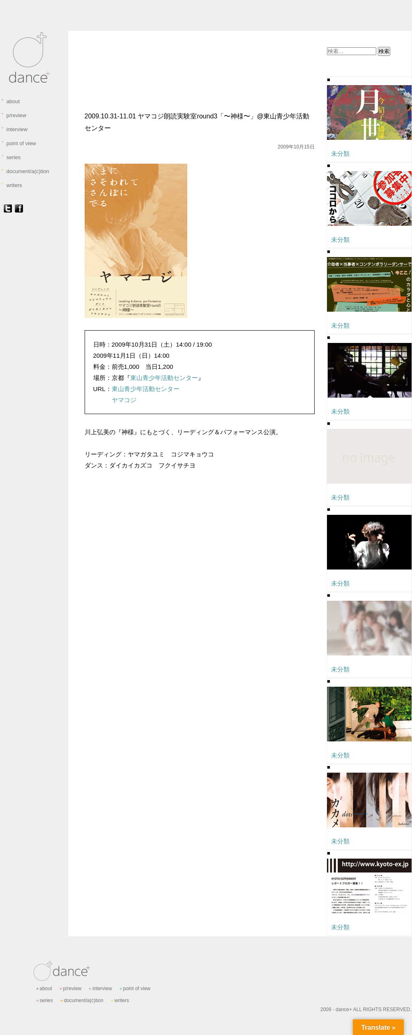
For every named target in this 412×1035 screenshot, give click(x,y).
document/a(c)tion (25, 171)
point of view (18, 143)
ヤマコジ (124, 399)
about (10, 101)
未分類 (95, 51)
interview (14, 129)
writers (11, 185)
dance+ (344, 1009)
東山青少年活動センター (164, 377)
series (11, 157)
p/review (13, 115)
